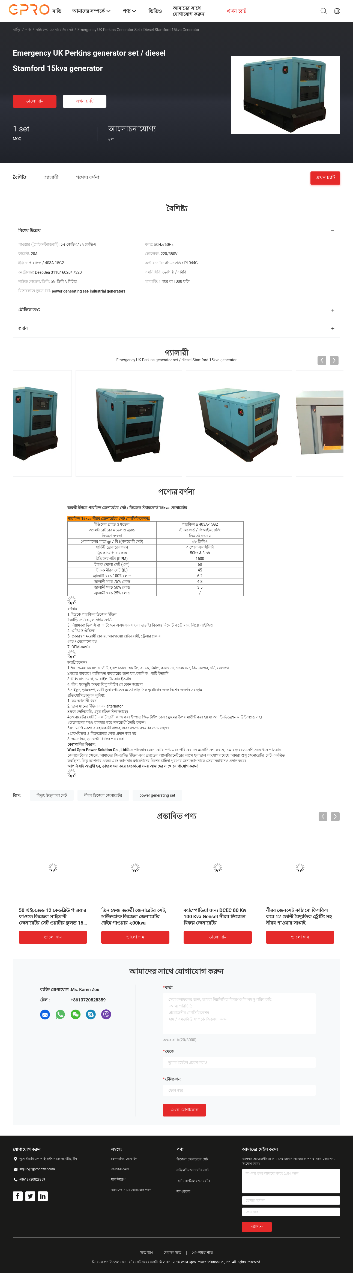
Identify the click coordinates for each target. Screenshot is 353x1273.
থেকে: (170, 1051)
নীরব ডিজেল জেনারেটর (103, 795)
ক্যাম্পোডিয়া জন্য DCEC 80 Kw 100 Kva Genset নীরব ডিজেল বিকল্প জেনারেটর (215, 916)
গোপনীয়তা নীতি (202, 1252)
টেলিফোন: (173, 1079)
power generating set (157, 795)
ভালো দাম (35, 101)
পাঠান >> (257, 1227)
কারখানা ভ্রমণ (120, 1169)
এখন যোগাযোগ (184, 1109)
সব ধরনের (183, 1191)
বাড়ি (16, 30)
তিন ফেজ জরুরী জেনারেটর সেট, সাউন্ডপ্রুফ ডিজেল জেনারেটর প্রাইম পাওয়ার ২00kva (133, 916)
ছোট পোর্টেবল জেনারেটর (193, 1181)
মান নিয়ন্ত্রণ (118, 1179)
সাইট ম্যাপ (146, 1252)
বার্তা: (169, 987)
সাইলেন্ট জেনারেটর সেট (54, 30)
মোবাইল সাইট (172, 1252)
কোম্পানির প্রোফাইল (124, 1159)
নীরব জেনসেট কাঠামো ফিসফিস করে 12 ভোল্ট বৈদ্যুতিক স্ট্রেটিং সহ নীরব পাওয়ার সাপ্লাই (299, 916)
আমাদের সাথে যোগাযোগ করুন (131, 1190)
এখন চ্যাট (85, 101)
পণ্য (28, 30)
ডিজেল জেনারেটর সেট (192, 1159)
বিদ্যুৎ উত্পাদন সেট (52, 795)
